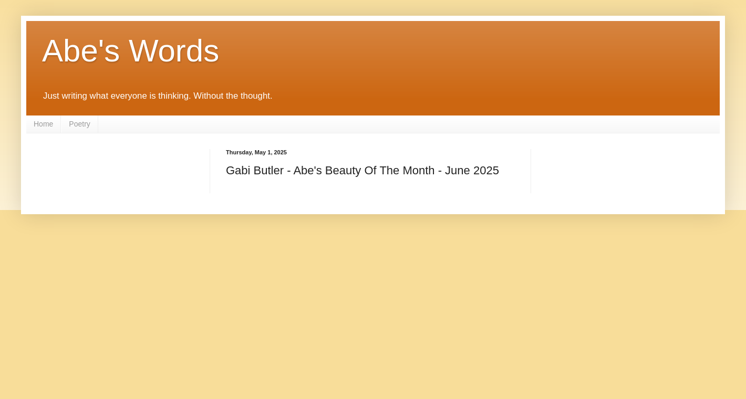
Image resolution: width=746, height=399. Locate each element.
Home (43, 124)
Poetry (79, 124)
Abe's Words (130, 50)
